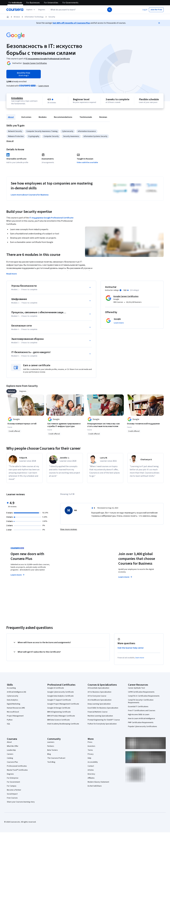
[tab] (11, 391)
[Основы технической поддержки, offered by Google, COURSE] (145, 423)
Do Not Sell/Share (95, 786)
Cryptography (33, 136)
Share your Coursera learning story (21, 802)
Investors (91, 746)
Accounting (11, 688)
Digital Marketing (13, 704)
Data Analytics (12, 700)
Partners (50, 746)
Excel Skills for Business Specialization (103, 708)
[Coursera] (14, 10)
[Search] (109, 9)
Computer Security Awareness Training (42, 131)
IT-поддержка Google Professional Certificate (51, 217)
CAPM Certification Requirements (141, 692)
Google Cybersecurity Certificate (60, 692)
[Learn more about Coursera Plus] (43, 85)
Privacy (91, 754)
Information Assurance (87, 131)
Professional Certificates (17, 766)
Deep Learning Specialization (99, 704)
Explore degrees (73, 572)
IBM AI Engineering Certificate (59, 712)
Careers (10, 754)
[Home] (7, 16)
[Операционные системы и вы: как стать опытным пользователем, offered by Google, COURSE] (105, 425)
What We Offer (12, 746)
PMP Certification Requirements (140, 722)
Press (90, 742)
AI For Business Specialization (99, 692)
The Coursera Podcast (56, 758)
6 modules (17, 98)
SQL (8, 724)
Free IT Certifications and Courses (141, 710)
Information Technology (34, 17)
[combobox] (75, 10)
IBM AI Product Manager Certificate (61, 716)
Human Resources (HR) (16, 708)
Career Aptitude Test (136, 688)
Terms (90, 750)
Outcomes (26, 117)
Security (51, 17)
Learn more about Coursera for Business (29, 194)
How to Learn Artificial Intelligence (141, 718)
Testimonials (86, 117)
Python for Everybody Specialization (102, 724)
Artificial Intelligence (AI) (16, 692)
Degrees (10, 774)
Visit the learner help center (131, 647)
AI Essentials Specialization (98, 688)
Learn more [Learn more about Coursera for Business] (125, 577)
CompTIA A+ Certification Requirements (144, 696)
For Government (13, 782)
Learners (50, 742)
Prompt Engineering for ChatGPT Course (104, 720)
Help (89, 758)
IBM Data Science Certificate (58, 720)
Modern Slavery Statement (98, 782)
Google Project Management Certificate (63, 704)
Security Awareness (71, 136)
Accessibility (93, 762)
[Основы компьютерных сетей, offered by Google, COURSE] (25, 423)
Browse (17, 17)
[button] (41, 9)
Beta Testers (52, 750)
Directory (91, 774)
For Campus (11, 786)
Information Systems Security (95, 136)
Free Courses (12, 798)
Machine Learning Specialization (100, 716)
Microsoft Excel (13, 712)
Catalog (10, 758)
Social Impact (12, 794)
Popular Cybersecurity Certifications (142, 726)
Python (9, 720)
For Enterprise (12, 778)
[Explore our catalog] (31, 9)
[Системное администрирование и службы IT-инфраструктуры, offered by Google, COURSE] (65, 425)
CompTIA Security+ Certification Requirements (140, 701)
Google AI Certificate (55, 688)
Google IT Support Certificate (59, 700)
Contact (91, 766)
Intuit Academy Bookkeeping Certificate (63, 724)
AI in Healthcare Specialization (99, 700)
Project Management (15, 716)
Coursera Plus (12, 762)
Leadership (11, 750)
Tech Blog (51, 762)
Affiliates (91, 778)
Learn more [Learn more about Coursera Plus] (18, 574)
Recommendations (63, 117)
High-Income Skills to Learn (138, 714)
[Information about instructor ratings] (120, 290)
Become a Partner (14, 790)
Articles (91, 770)
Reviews (103, 117)
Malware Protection (16, 136)
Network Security (15, 131)
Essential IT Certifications (138, 706)
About (11, 117)
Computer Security (51, 136)
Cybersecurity (67, 131)
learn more (139, 657)
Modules (42, 117)
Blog (49, 754)
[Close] (159, 23)
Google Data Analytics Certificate (60, 696)
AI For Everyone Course (97, 696)
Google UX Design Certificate (58, 708)
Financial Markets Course (97, 712)
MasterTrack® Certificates (17, 770)
